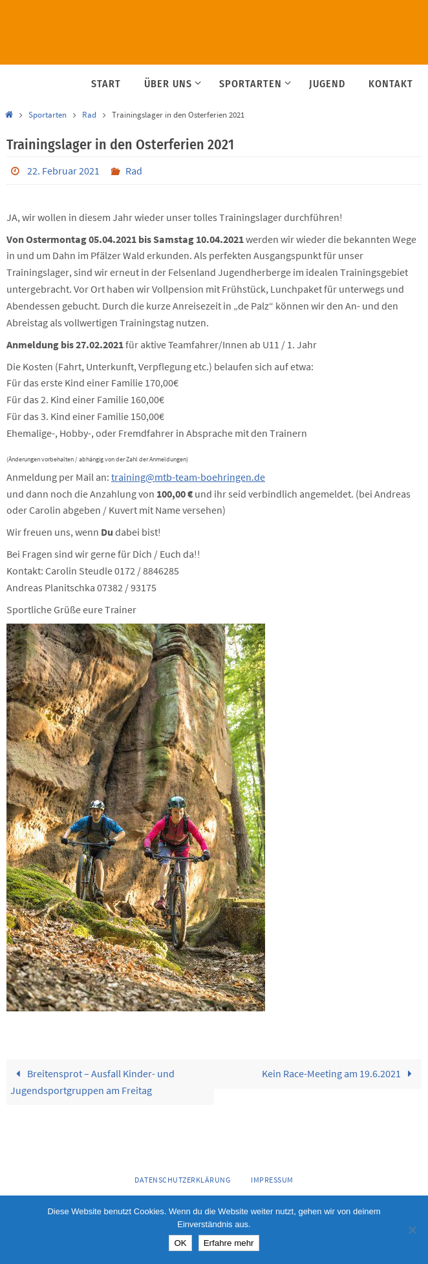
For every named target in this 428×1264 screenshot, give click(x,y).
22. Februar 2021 (63, 170)
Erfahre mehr (229, 1243)
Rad (89, 114)
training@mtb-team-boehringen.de (188, 476)
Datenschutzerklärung (182, 1180)
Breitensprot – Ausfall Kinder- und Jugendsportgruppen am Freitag (92, 1082)
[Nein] (411, 1229)
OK (180, 1243)
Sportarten (47, 114)
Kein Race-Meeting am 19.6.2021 (340, 1073)
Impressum (272, 1180)
